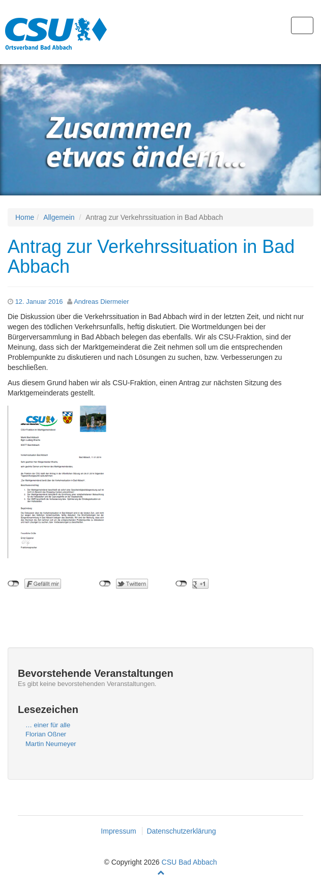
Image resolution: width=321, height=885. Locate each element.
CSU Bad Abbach (189, 862)
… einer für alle (47, 725)
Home (24, 217)
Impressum (118, 831)
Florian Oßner (45, 734)
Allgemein (58, 217)
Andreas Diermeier (101, 301)
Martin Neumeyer (50, 744)
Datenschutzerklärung (181, 831)
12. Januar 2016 (39, 301)
